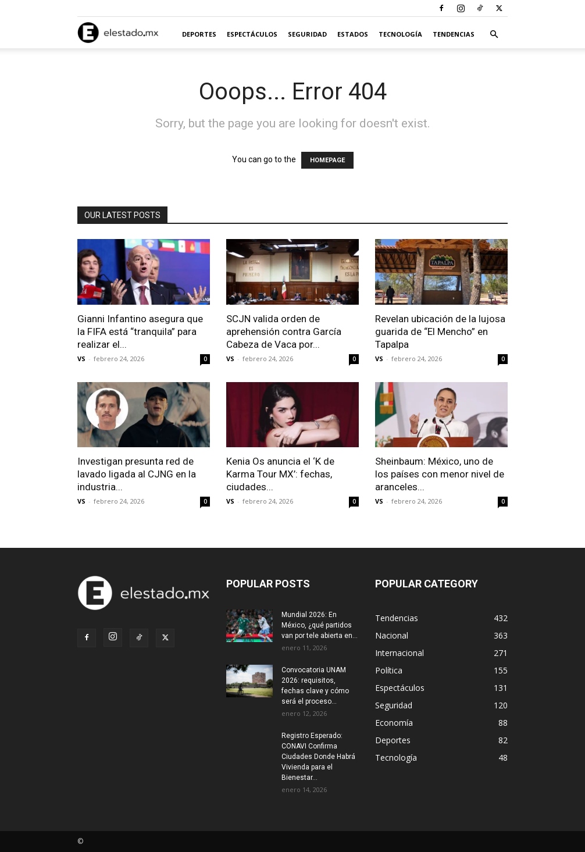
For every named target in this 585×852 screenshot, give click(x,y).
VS (81, 358)
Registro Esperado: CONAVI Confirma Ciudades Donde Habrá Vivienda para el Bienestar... (318, 757)
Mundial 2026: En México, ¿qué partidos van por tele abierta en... (319, 625)
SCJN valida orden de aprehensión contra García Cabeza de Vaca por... (283, 331)
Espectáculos (252, 34)
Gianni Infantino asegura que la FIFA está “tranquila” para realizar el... (140, 331)
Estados (352, 34)
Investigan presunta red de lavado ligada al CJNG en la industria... (136, 474)
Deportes (199, 34)
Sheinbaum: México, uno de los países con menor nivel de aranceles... (439, 474)
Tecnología (400, 34)
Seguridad (307, 34)
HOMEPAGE (327, 160)
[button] (494, 34)
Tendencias (454, 34)
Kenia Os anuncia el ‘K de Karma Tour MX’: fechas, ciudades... (280, 474)
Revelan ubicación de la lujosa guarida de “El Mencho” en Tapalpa (440, 331)
